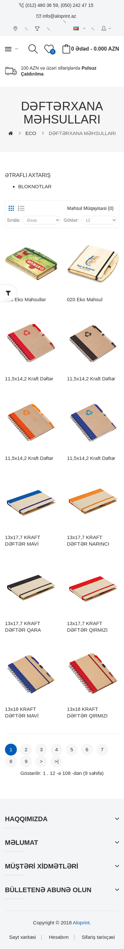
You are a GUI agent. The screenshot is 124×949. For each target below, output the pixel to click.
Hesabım (59, 937)
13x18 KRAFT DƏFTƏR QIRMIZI (87, 712)
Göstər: (71, 220)
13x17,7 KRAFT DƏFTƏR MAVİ (22, 540)
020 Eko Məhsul (85, 299)
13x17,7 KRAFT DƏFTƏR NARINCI (88, 540)
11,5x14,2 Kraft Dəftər (29, 378)
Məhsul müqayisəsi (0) (90, 208)
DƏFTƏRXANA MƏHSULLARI (82, 133)
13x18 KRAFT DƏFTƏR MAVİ (22, 712)
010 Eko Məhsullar (25, 299)
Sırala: (13, 220)
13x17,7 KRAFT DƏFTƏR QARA (23, 627)
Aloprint (81, 922)
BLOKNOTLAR (35, 186)
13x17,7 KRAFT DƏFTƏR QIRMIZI (87, 627)
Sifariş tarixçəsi (98, 937)
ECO (30, 133)
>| (57, 761)
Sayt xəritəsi (22, 937)
